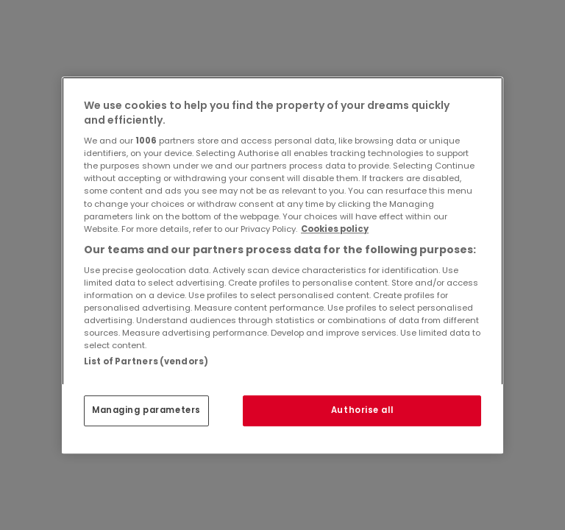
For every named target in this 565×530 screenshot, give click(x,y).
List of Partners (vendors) (146, 361)
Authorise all (362, 410)
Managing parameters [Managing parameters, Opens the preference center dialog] (146, 410)
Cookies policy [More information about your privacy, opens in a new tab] (335, 229)
